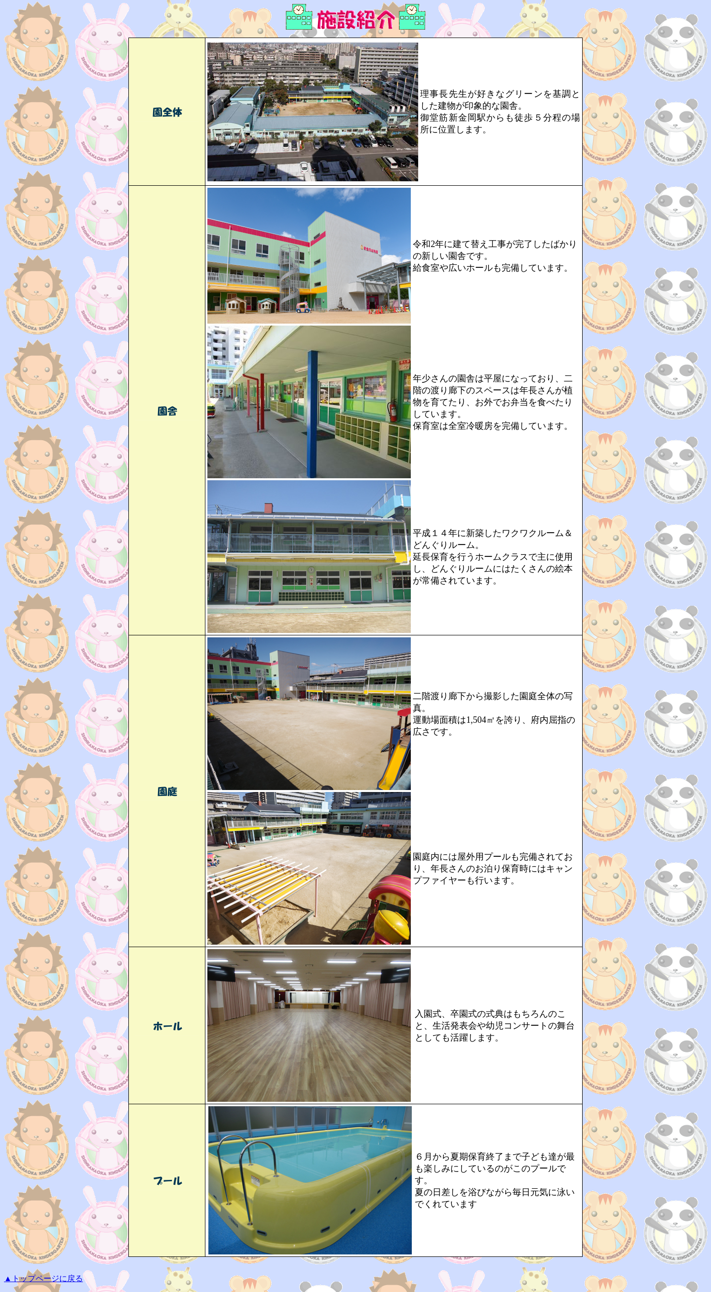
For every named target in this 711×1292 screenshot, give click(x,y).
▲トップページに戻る (43, 1278)
